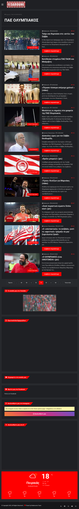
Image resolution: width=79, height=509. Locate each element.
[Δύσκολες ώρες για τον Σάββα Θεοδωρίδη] (22, 142)
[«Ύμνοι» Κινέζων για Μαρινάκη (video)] (22, 187)
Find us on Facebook (10, 393)
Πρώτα (10, 282)
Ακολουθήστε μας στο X (16, 425)
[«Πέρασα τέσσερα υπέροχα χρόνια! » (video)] (22, 94)
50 (26, 282)
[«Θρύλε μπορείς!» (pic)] (22, 165)
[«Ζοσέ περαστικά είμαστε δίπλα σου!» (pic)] (22, 212)
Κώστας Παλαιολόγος (49, 133)
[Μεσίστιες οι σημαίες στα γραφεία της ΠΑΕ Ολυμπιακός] (22, 116)
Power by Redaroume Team (33, 505)
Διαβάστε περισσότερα (51, 51)
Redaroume (46, 31)
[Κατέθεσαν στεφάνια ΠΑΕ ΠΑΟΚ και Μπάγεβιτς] (22, 68)
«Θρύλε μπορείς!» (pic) (52, 159)
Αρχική (7, 14)
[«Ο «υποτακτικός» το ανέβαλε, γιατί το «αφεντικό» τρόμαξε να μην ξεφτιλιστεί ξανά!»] (22, 235)
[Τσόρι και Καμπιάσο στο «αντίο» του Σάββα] (22, 40)
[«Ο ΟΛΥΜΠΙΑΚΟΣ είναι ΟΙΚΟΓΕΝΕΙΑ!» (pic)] (22, 263)
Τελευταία (68, 282)
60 (55, 282)
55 (46, 282)
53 (36, 282)
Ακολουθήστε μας (39, 414)
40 (21, 282)
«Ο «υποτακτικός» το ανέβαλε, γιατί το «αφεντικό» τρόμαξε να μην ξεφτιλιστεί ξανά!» (58, 232)
